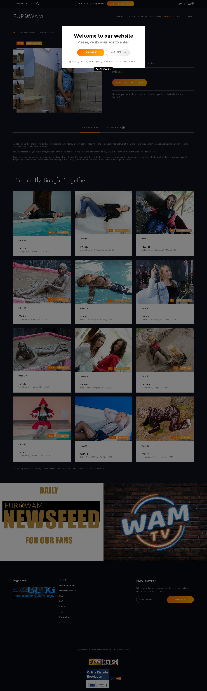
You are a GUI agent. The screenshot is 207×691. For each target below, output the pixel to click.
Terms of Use (115, 61)
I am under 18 (118, 52)
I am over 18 (90, 52)
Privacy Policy (131, 61)
